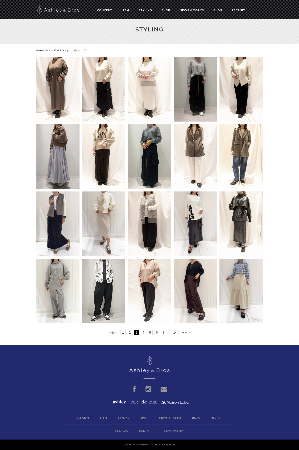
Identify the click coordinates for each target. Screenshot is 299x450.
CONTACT (145, 430)
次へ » (186, 332)
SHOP (144, 417)
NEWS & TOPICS (170, 417)
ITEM (103, 417)
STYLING (124, 417)
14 (175, 332)
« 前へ (113, 332)
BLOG (196, 417)
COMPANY (122, 430)
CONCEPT (82, 417)
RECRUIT (217, 417)
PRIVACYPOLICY (173, 430)
